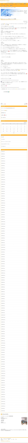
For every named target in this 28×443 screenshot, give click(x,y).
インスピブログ (4, 7)
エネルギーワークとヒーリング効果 (6, 78)
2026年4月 (2, 151)
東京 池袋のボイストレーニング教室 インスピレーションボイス (5, 0)
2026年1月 (2, 158)
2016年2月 (2, 394)
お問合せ (11, 6)
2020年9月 (2, 277)
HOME (2, 4)
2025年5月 (2, 172)
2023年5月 (2, 214)
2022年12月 (2, 221)
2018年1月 (2, 340)
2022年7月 (2, 233)
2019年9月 (2, 296)
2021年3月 (2, 263)
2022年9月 (2, 228)
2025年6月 (2, 170)
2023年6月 (2, 212)
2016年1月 (2, 396)
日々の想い (2, 146)
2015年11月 (2, 401)
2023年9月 (2, 207)
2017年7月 (2, 354)
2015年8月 (2, 408)
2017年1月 (2, 368)
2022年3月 (2, 240)
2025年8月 (2, 165)
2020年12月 (2, 270)
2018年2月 (2, 338)
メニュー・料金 (3, 6)
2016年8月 (2, 380)
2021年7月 (2, 256)
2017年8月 (2, 352)
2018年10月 (2, 319)
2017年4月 (2, 361)
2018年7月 (2, 326)
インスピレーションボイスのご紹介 (9, 4)
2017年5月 (2, 359)
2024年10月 (2, 184)
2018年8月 (2, 324)
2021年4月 (2, 261)
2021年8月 (2, 254)
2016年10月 (2, 375)
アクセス (7, 6)
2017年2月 (2, 366)
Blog (6, 7)
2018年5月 (2, 331)
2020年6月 (2, 282)
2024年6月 (2, 191)
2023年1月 (2, 219)
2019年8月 (2, 298)
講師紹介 (25, 4)
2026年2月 (2, 156)
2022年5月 (2, 235)
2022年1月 (2, 242)
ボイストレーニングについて (18, 4)
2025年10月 (2, 163)
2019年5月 (2, 305)
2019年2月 (2, 310)
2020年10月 (2, 275)
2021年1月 (2, 268)
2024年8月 (2, 186)
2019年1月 (2, 312)
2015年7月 (2, 410)
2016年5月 (2, 387)
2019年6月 (2, 303)
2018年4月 (2, 333)
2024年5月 (2, 193)
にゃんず (2, 139)
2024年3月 (2, 198)
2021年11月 (2, 247)
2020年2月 (2, 291)
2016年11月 (2, 373)
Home (1, 7)
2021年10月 (2, 249)
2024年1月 (2, 200)
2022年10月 (2, 226)
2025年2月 (2, 177)
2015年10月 (2, 403)
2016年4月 (2, 389)
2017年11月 (2, 345)
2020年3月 (2, 289)
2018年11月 (2, 317)
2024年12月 (2, 179)
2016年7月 (2, 382)
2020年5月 (2, 284)
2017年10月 (2, 347)
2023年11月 (2, 205)
